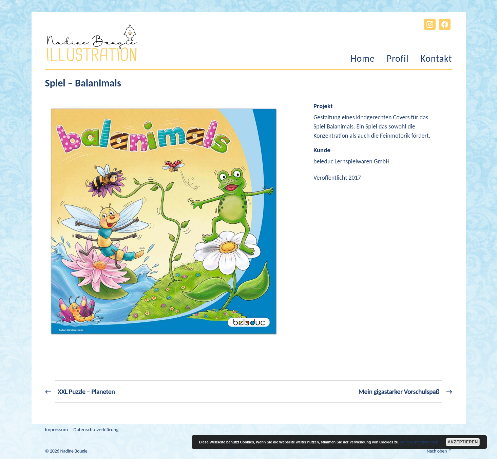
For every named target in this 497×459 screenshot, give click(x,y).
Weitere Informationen (419, 442)
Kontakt (436, 58)
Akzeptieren (462, 442)
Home (362, 58)
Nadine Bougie (73, 451)
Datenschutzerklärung (95, 429)
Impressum (56, 429)
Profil (398, 58)
